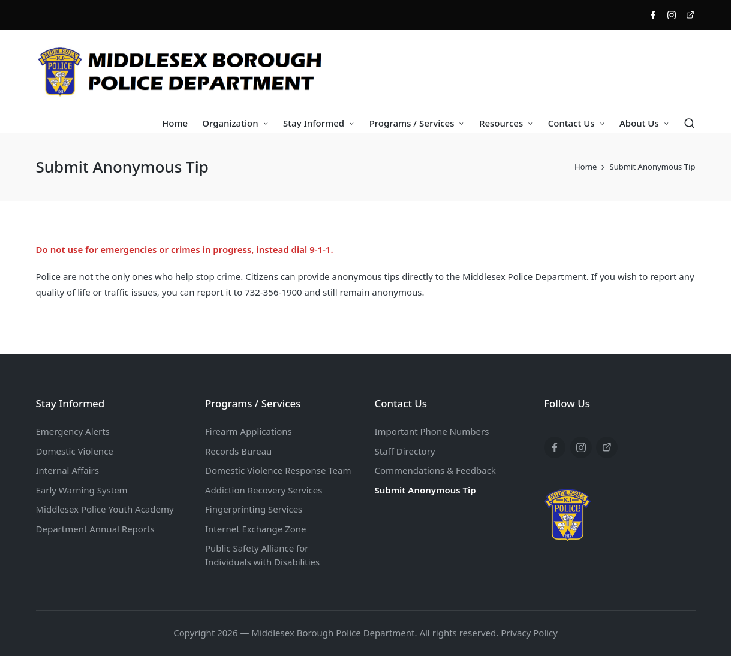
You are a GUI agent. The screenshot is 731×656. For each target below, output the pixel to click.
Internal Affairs (67, 470)
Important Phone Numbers (432, 431)
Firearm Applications (248, 431)
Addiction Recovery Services (263, 490)
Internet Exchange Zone (255, 529)
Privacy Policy (529, 633)
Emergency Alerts (73, 431)
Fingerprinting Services (253, 509)
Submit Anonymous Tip (425, 490)
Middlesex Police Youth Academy (105, 509)
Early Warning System (82, 490)
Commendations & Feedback (435, 470)
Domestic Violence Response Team (278, 470)
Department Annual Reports (95, 529)
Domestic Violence (74, 451)
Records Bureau (238, 451)
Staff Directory (405, 451)
